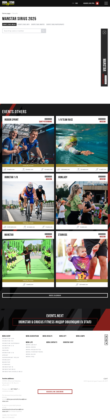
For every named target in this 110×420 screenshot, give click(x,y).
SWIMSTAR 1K (7, 367)
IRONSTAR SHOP (68, 342)
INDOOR (5, 350)
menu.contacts (51, 342)
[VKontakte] (106, 336)
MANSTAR (6, 362)
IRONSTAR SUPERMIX (10, 343)
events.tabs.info (23, 24)
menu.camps (80, 336)
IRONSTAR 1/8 (8, 353)
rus (77, 3)
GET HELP (14, 389)
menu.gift (62, 336)
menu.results (47, 336)
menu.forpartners (34, 352)
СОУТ (106, 379)
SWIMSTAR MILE (9, 369)
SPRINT (5, 355)
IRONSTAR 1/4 (8, 346)
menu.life (29, 342)
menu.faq (30, 356)
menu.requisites (33, 349)
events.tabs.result (9, 24)
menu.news (31, 347)
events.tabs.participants (55, 24)
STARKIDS (6, 364)
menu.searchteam (32, 336)
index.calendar (55, 295)
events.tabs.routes (38, 24)
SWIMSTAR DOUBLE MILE (12, 371)
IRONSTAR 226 (8, 339)
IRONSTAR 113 (7, 341)
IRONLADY (6, 360)
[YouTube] (106, 340)
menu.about (31, 345)
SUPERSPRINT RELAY (10, 357)
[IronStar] (8, 3)
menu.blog (31, 354)
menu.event (6, 336)
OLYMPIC (5, 348)
